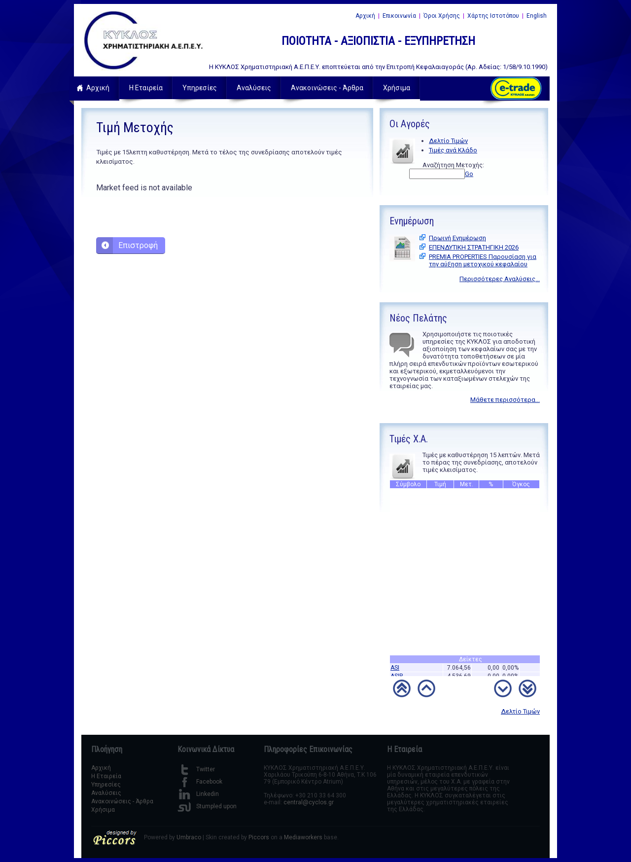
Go (469, 174)
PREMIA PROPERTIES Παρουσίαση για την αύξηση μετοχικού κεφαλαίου (482, 260)
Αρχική (365, 15)
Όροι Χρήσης (441, 15)
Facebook (199, 781)
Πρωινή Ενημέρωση (457, 238)
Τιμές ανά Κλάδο (453, 150)
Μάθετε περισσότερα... (505, 399)
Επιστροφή (138, 245)
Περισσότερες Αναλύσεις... (499, 279)
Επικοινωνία (399, 15)
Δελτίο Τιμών (448, 140)
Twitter (196, 769)
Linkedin (198, 793)
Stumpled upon (207, 806)
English (536, 15)
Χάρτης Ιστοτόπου (493, 15)
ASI (394, 669)
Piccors (258, 837)
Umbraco (188, 837)
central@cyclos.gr (308, 802)
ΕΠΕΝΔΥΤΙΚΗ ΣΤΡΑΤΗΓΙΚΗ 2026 (474, 247)
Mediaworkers (303, 837)
